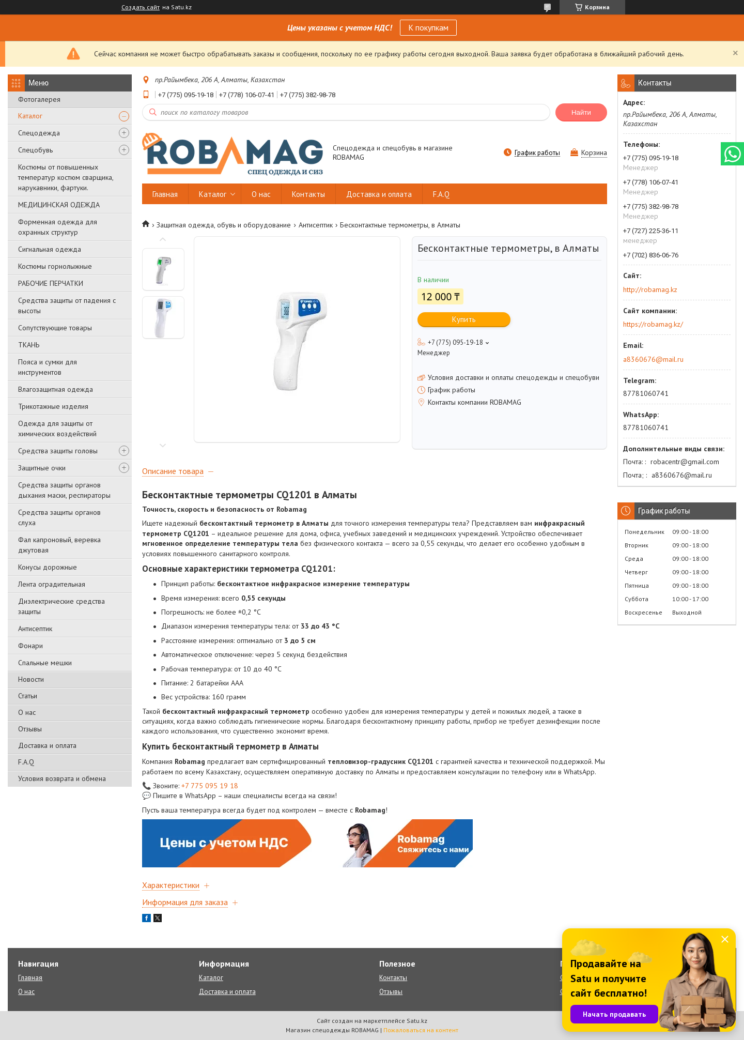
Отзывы (30, 728)
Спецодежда (39, 132)
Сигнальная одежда (49, 249)
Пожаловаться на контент (420, 1030)
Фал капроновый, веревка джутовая (59, 545)
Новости (31, 679)
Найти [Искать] (581, 112)
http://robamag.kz (650, 289)
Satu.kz (417, 1020)
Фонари (30, 645)
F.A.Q (26, 762)
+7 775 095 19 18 (209, 785)
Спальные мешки (45, 662)
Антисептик (35, 628)
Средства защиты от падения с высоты (67, 305)
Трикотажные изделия (53, 406)
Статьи (27, 695)
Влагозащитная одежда (55, 389)
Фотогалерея (39, 99)
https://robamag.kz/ (653, 324)
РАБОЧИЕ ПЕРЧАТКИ (50, 283)
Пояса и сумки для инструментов (47, 367)
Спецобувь (35, 150)
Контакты (308, 194)
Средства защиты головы (58, 450)
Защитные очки (42, 467)
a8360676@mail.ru (653, 359)
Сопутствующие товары (55, 327)
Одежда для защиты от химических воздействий (57, 428)
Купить (464, 319)
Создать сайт (140, 7)
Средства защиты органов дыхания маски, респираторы (64, 490)
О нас (27, 712)
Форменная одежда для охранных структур (57, 227)
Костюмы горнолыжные (55, 266)
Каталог (30, 115)
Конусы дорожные (47, 567)
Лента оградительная (51, 584)
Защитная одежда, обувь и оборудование (224, 225)
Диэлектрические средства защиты (61, 606)
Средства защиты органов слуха (59, 517)
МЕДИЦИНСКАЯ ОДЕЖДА (59, 204)
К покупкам (428, 27)
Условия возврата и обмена (62, 778)
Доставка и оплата (47, 745)
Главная (165, 194)
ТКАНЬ (28, 344)
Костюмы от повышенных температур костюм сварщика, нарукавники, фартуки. (65, 177)
